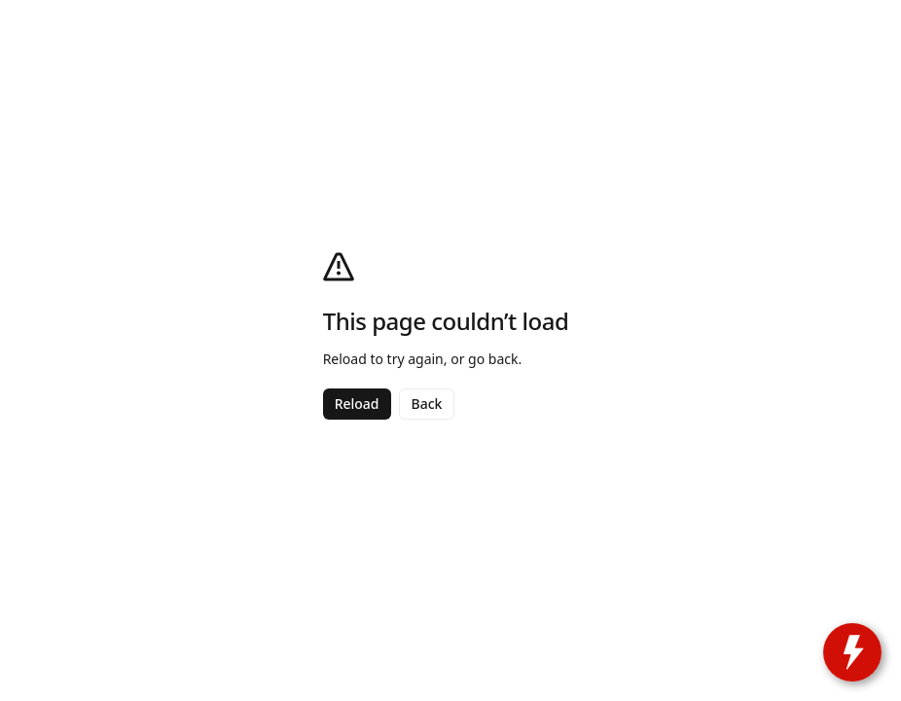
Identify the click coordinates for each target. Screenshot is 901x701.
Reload (357, 403)
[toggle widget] (852, 652)
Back (427, 403)
